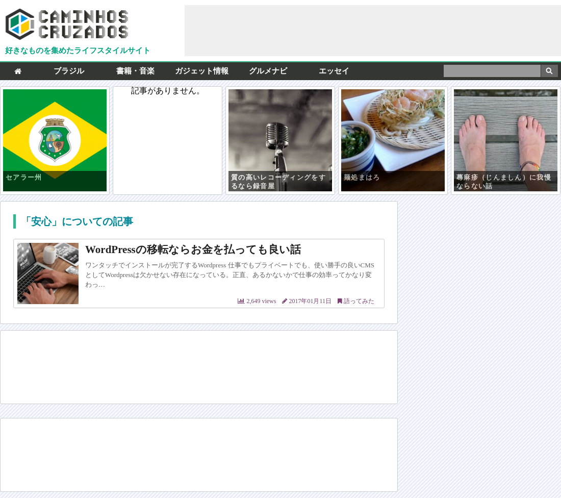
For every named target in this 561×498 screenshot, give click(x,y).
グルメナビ (268, 71)
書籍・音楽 (135, 71)
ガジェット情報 (201, 71)
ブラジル (69, 71)
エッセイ (334, 71)
